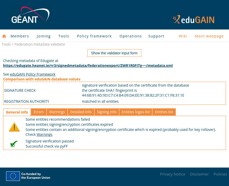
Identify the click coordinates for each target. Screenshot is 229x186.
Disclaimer (199, 174)
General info (17, 112)
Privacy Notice (172, 174)
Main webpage (209, 36)
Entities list (164, 111)
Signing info (107, 111)
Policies (220, 174)
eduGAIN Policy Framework (32, 74)
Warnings (57, 111)
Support (156, 36)
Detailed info (81, 111)
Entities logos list (136, 111)
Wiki (183, 36)
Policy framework (94, 36)
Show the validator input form (114, 53)
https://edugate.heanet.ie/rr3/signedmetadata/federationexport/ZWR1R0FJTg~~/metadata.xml (88, 65)
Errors (39, 111)
